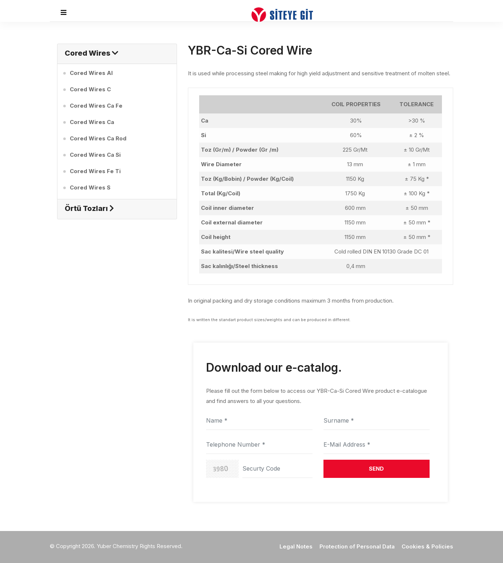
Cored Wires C (90, 89)
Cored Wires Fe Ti (95, 171)
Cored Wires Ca (92, 122)
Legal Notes (296, 546)
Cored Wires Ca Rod (98, 138)
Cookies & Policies (427, 546)
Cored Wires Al (91, 72)
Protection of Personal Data (357, 546)
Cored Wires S (90, 187)
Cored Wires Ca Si (95, 154)
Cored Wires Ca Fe (96, 105)
